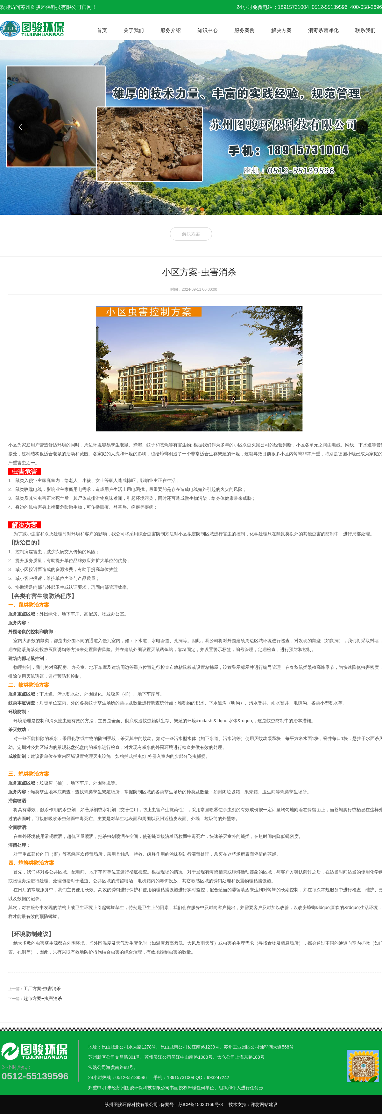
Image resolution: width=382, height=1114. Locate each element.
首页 (102, 30)
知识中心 (207, 30)
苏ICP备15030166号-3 (200, 1104)
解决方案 (281, 30)
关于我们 (134, 30)
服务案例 (244, 30)
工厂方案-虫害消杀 (42, 988)
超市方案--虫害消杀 (43, 998)
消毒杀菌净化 (323, 30)
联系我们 (365, 30)
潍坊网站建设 (264, 1104)
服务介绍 (170, 30)
